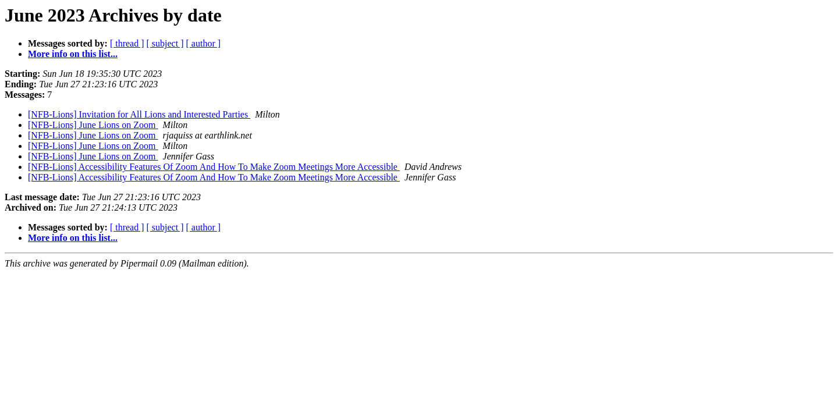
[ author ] (203, 43)
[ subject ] (165, 43)
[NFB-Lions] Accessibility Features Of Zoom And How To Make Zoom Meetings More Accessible (214, 167)
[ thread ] (127, 43)
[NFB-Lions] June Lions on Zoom (93, 125)
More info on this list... (73, 54)
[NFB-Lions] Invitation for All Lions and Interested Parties (139, 114)
